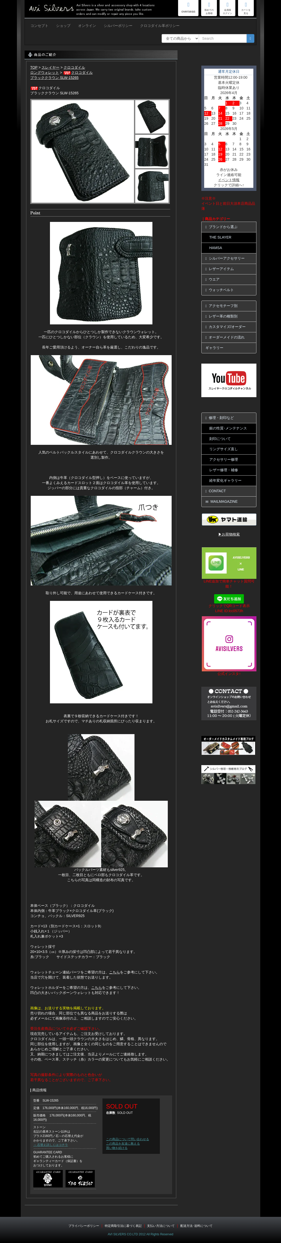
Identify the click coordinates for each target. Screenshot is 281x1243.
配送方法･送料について (196, 1226)
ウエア (212, 279)
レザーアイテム (219, 269)
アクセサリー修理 (223, 459)
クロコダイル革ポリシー (160, 26)
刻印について (220, 439)
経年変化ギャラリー (225, 480)
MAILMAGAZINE (221, 501)
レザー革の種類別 (221, 316)
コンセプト (39, 26)
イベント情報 (229, 180)
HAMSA (215, 248)
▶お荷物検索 (229, 534)
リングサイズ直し (223, 449)
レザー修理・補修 (223, 470)
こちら (114, 972)
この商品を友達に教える (123, 1143)
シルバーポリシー (118, 26)
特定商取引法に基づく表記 (123, 1226)
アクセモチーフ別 (221, 306)
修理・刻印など (219, 418)
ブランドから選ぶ (221, 227)
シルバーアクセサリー (225, 258)
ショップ (63, 26)
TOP (33, 67)
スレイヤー (50, 67)
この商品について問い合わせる (127, 1139)
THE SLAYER (220, 237)
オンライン (87, 26)
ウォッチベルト (219, 290)
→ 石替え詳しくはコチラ (50, 1145)
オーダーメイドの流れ (225, 337)
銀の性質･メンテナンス (228, 428)
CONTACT (215, 491)
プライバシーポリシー (83, 1226)
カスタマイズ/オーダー (225, 327)
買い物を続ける (117, 1148)
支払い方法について (161, 1226)
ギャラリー (214, 348)
